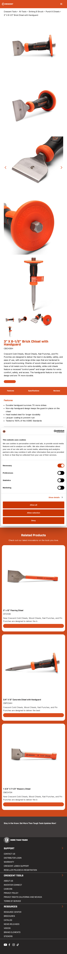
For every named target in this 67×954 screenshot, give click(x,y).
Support (9, 848)
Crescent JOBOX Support (16, 866)
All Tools (22, 12)
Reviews (56, 391)
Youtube (5, 944)
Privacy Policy (11, 893)
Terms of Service (12, 901)
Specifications (33, 391)
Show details (54, 497)
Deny (33, 520)
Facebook (9, 944)
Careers (8, 889)
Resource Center (12, 912)
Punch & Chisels (52, 12)
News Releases (11, 924)
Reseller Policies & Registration (20, 870)
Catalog (8, 920)
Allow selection (33, 513)
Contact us (9, 854)
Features (10, 391)
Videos (7, 928)
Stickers (8, 936)
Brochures (9, 916)
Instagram (13, 944)
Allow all (33, 505)
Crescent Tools (10, 12)
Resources (10, 906)
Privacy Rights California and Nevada (23, 897)
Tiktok (18, 944)
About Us (8, 881)
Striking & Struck (36, 12)
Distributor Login (12, 858)
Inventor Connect (13, 885)
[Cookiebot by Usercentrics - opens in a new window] (53, 431)
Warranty (9, 862)
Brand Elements (12, 932)
